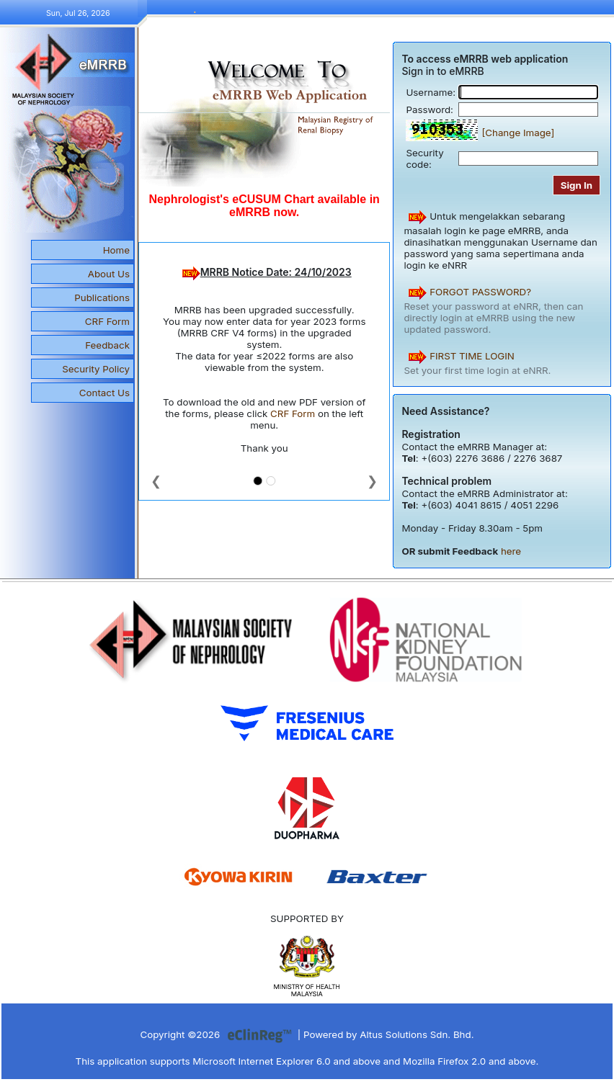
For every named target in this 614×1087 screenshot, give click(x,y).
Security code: (424, 158)
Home (116, 250)
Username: (430, 92)
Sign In (576, 185)
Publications (102, 297)
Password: (429, 109)
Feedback (107, 345)
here (511, 551)
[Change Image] (517, 132)
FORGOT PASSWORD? (480, 292)
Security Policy (96, 369)
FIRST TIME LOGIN (472, 356)
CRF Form (107, 321)
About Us (109, 273)
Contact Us (104, 392)
